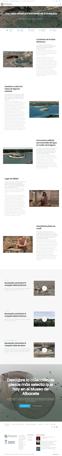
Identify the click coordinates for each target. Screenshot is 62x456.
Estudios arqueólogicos (30, 424)
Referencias (53, 424)
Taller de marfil (54, 30)
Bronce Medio (20, 30)
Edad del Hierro (32, 30)
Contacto (7, 425)
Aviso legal (29, 437)
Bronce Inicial (10, 30)
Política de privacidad (29, 440)
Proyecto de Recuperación (17, 424)
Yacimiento (7, 424)
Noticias (47, 424)
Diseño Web (55, 454)
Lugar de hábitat (43, 30)
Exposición (40, 424)
